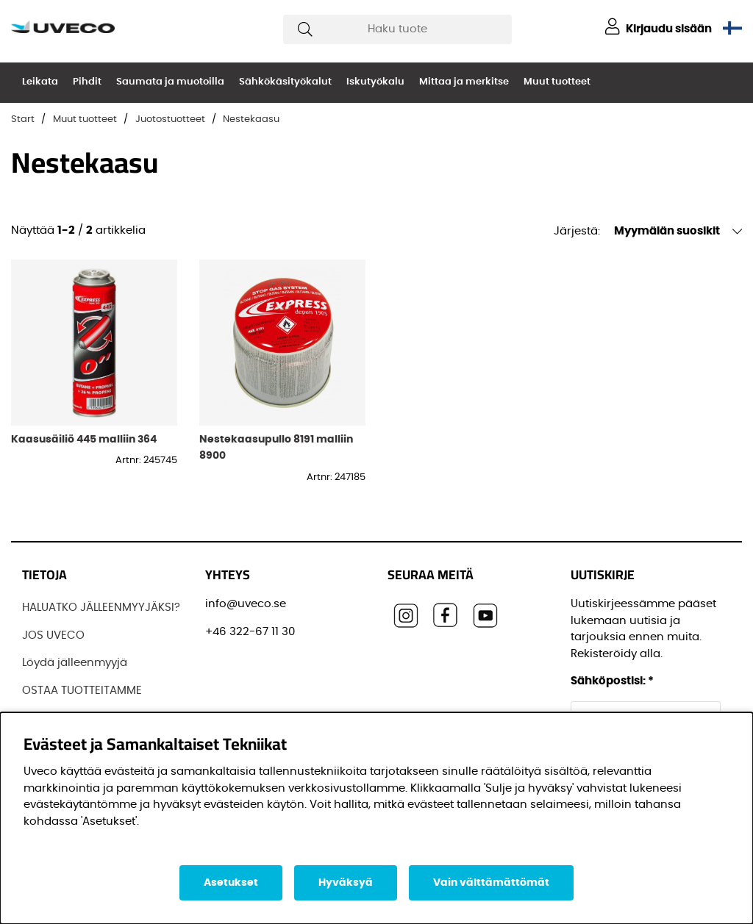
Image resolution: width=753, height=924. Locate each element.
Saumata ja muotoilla (170, 82)
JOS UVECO (53, 635)
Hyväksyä (345, 883)
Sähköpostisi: (612, 681)
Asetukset (231, 883)
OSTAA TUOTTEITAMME (82, 690)
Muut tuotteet (557, 82)
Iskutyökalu (375, 82)
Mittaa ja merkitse (464, 82)
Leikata (40, 82)
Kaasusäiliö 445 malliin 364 (84, 439)
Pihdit (87, 82)
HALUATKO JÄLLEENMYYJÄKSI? (101, 607)
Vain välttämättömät (491, 883)
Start (23, 119)
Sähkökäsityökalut (285, 82)
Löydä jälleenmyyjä (74, 662)
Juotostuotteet (170, 119)
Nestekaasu (251, 119)
